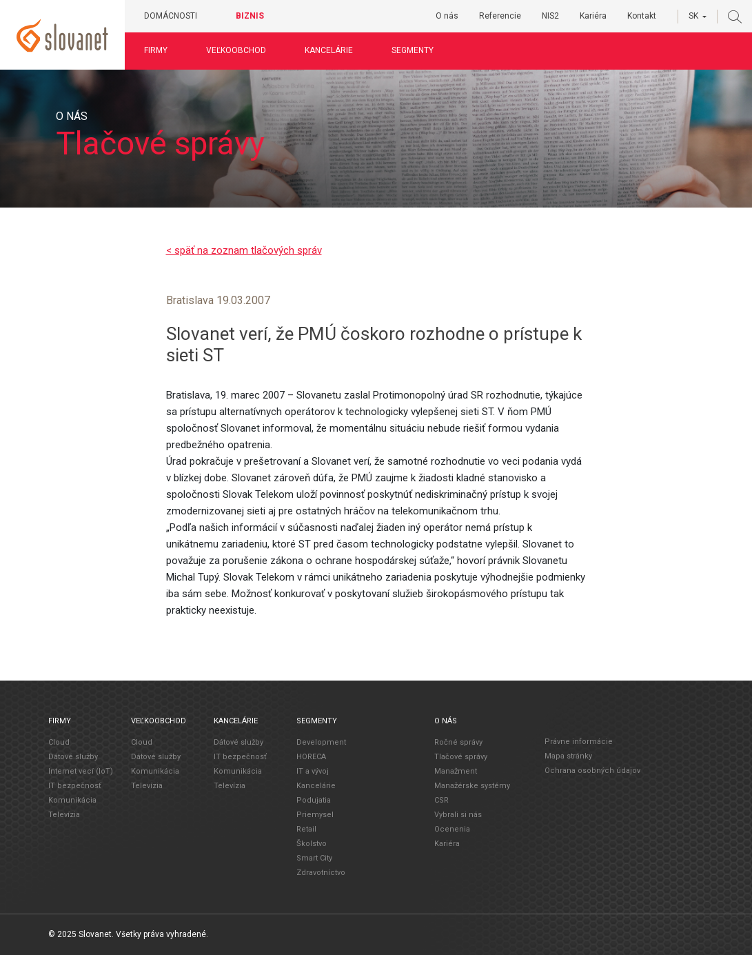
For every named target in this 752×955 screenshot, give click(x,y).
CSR (441, 800)
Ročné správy (458, 742)
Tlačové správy (460, 756)
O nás (447, 16)
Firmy (155, 50)
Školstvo (311, 843)
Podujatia (313, 800)
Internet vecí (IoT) (80, 771)
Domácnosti (170, 16)
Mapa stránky (568, 756)
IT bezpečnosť (74, 785)
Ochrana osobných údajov (592, 770)
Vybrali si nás (458, 814)
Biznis (250, 16)
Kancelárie (329, 50)
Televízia (64, 814)
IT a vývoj (312, 771)
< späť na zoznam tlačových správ (244, 250)
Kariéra (593, 16)
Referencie (500, 16)
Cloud (59, 742)
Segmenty (413, 50)
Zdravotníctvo (320, 872)
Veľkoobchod (236, 50)
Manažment (455, 771)
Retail (306, 829)
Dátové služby (73, 756)
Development (321, 742)
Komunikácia (72, 800)
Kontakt (641, 16)
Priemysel (315, 814)
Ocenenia (452, 829)
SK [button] (693, 16)
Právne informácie (579, 741)
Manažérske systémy (472, 785)
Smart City (314, 858)
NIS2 (550, 16)
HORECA (311, 756)
